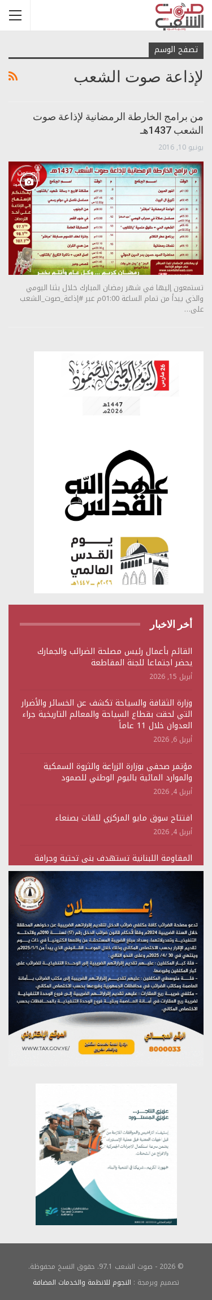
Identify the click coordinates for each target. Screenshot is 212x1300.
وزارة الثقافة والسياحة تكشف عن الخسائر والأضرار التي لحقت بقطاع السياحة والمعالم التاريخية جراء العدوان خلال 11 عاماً (106, 714)
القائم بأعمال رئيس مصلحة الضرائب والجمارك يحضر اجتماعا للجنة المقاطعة (114, 657)
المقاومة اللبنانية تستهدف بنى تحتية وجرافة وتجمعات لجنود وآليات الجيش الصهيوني (113, 864)
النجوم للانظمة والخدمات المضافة (82, 1282)
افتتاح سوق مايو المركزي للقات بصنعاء (123, 818)
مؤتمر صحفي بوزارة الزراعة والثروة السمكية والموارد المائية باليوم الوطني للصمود (118, 772)
